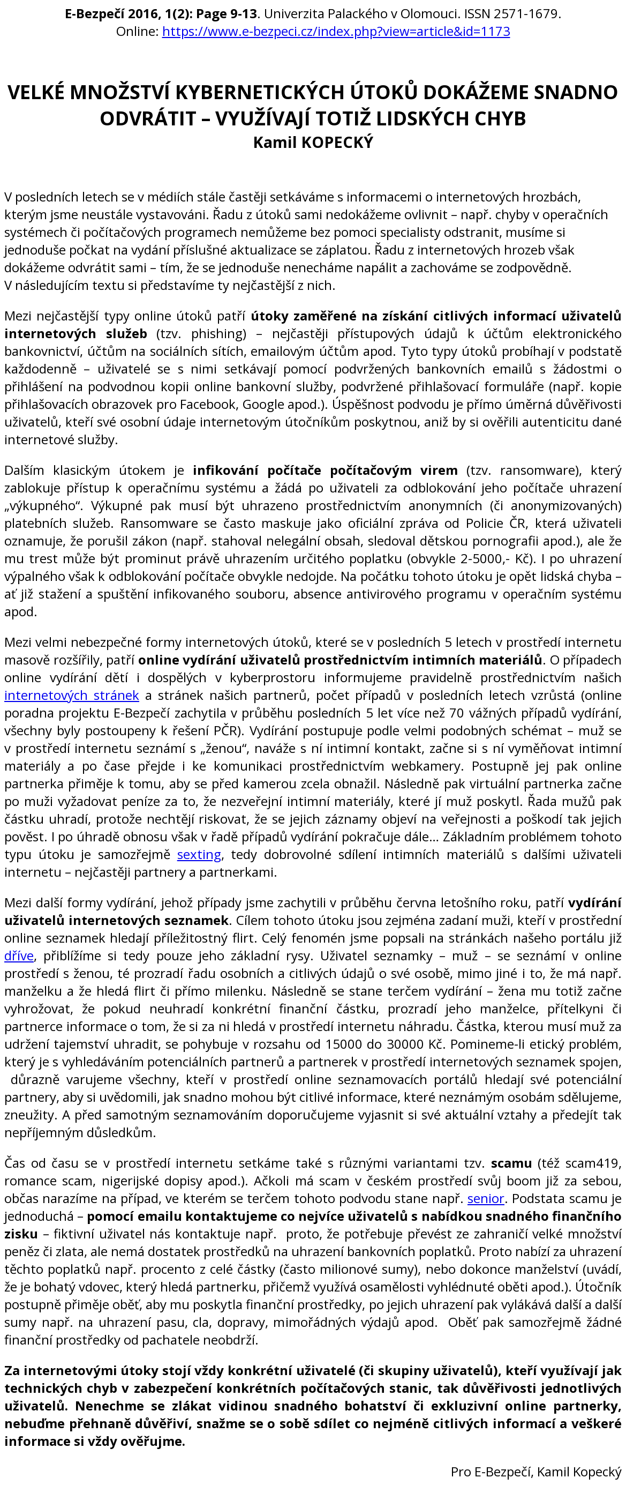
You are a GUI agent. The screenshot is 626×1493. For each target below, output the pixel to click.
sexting (199, 854)
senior (485, 1198)
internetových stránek (71, 695)
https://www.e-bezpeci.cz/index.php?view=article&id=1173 (336, 31)
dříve (19, 955)
